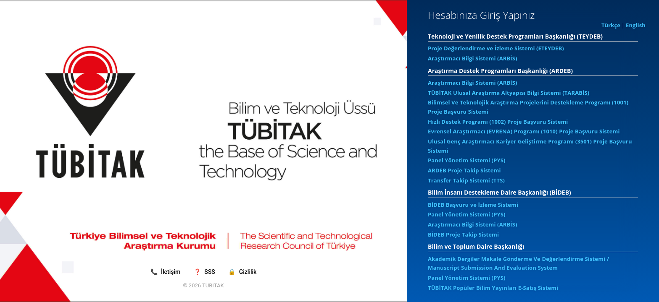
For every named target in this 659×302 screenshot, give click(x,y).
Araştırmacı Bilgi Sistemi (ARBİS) (472, 58)
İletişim (166, 271)
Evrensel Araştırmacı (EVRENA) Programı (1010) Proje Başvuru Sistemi (524, 131)
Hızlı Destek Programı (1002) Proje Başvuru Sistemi (498, 121)
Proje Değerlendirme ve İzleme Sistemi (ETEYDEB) (496, 48)
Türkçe (610, 25)
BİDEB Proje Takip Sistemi (463, 234)
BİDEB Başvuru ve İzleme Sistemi (473, 204)
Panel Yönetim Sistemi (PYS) (467, 160)
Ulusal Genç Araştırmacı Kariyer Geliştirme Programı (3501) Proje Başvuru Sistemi (530, 146)
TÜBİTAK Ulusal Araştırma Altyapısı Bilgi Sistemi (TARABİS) (508, 92)
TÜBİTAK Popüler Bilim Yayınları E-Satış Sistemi (493, 288)
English (636, 25)
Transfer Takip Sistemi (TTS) (466, 180)
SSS (205, 271)
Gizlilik (242, 271)
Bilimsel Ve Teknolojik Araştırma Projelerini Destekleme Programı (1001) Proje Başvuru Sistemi (528, 107)
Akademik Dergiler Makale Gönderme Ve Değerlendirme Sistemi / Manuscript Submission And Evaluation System (518, 263)
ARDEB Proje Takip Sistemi (464, 170)
